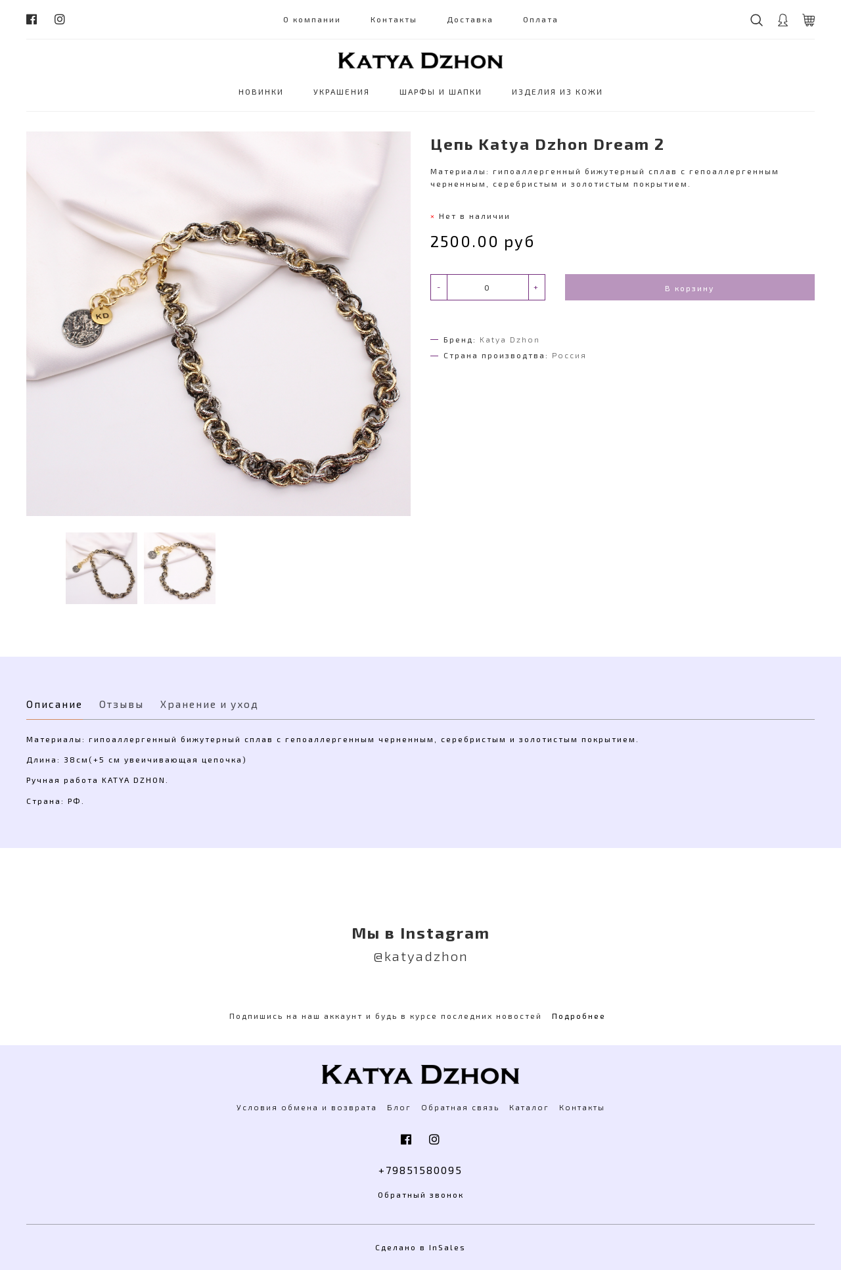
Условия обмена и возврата (307, 1107)
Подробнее (579, 1015)
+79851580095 (420, 1170)
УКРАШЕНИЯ (341, 91)
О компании (312, 19)
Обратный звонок (421, 1194)
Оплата (540, 19)
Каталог (529, 1107)
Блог (399, 1107)
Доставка (470, 19)
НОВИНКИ (261, 91)
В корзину (689, 288)
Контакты (394, 19)
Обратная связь (460, 1107)
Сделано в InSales (420, 1247)
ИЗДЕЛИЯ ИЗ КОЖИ (557, 91)
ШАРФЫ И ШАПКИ (440, 91)
